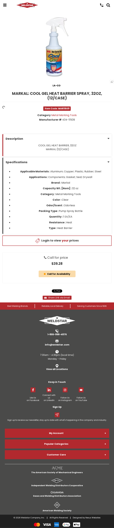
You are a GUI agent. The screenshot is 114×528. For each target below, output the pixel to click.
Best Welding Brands (17, 306)
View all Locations (57, 369)
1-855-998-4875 (57, 334)
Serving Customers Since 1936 (92, 306)
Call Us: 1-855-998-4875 (101, 5)
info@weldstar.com (57, 344)
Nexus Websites (93, 517)
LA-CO (56, 85)
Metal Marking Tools (64, 115)
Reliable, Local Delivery (52, 306)
